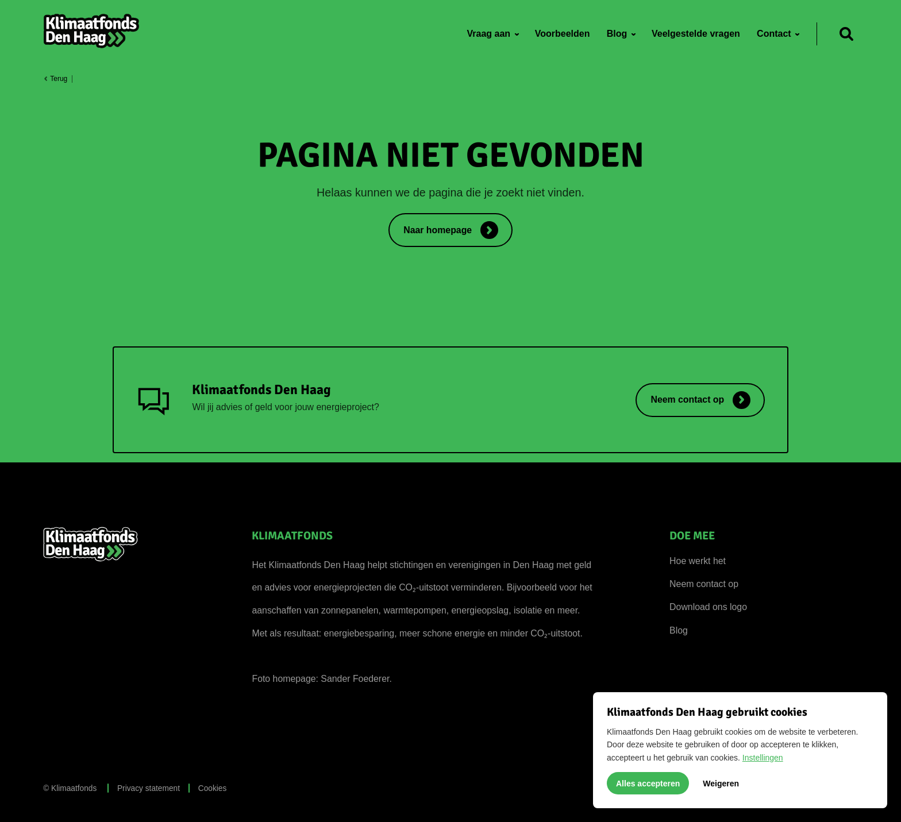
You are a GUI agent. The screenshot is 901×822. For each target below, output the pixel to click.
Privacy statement (148, 788)
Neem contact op (703, 584)
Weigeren (721, 783)
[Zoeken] (846, 33)
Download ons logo (708, 607)
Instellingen (762, 757)
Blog (678, 630)
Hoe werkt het (697, 561)
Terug (55, 79)
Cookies (212, 788)
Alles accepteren (648, 783)
